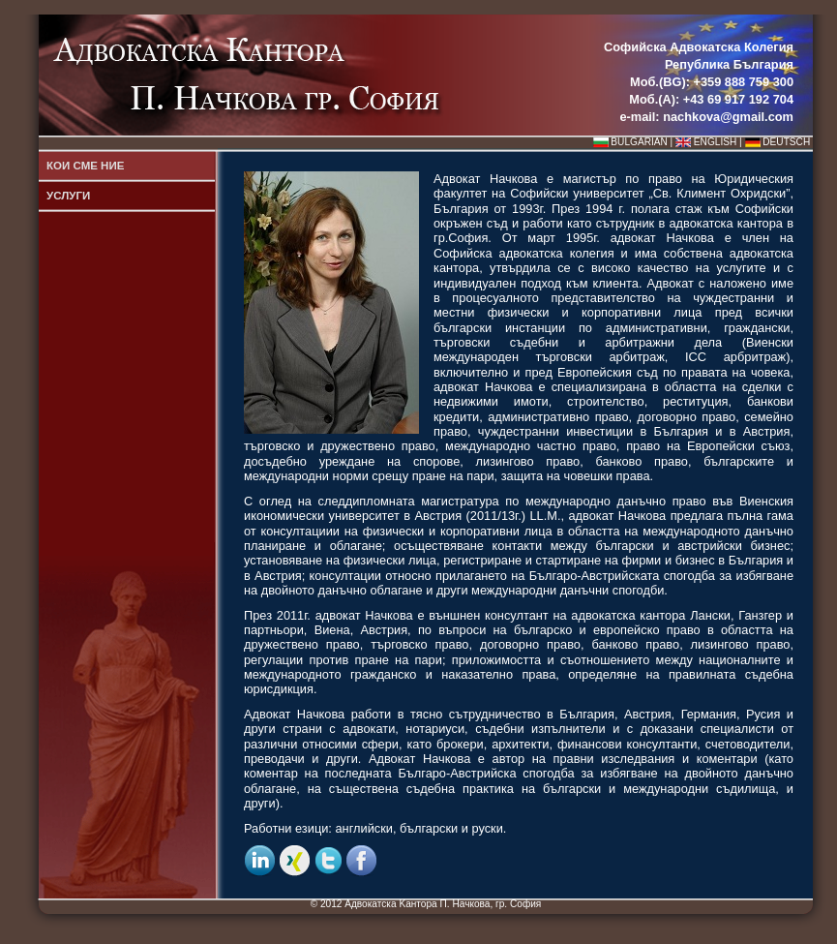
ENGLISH (715, 142)
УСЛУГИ (68, 195)
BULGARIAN (639, 142)
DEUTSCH (786, 142)
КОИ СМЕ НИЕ (85, 165)
